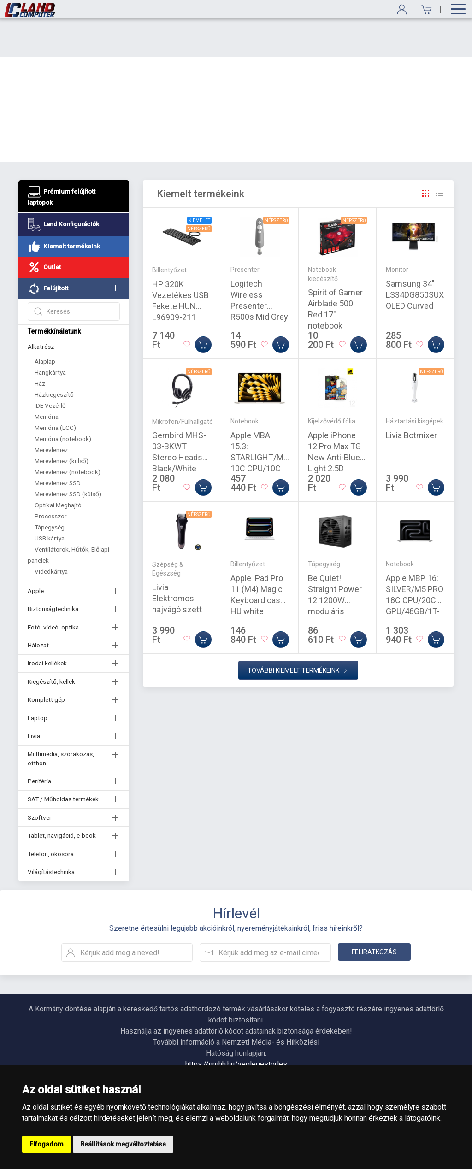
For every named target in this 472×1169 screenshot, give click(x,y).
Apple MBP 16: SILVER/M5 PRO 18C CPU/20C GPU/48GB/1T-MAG (414, 561)
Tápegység (50, 488)
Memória (47, 378)
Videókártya (51, 532)
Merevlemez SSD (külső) (68, 455)
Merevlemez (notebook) (67, 433)
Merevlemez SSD (58, 444)
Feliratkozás (374, 913)
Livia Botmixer (411, 396)
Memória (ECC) (55, 389)
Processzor (51, 477)
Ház (40, 344)
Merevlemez (51, 411)
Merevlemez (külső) (61, 422)
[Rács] (426, 154)
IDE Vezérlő (50, 366)
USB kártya (50, 499)
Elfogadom (47, 1144)
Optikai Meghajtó (58, 466)
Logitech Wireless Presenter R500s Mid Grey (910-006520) (259, 267)
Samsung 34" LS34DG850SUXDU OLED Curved (420, 256)
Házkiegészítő (54, 355)
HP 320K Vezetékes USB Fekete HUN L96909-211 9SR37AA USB (180, 267)
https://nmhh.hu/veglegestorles (236, 1025)
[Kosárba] (203, 306)
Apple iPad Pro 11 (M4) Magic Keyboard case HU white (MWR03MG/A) (257, 561)
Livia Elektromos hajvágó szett (177, 560)
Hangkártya (50, 333)
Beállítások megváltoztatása (123, 1144)
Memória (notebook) (63, 400)
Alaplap (45, 322)
